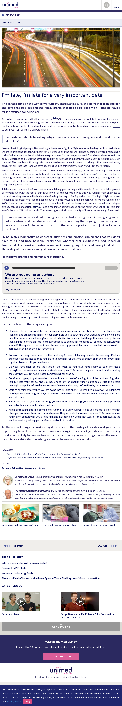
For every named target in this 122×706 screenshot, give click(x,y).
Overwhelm (31, 468)
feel (58, 241)
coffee (43, 409)
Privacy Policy (14, 701)
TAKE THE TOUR (61, 656)
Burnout (6, 468)
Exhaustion (18, 468)
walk (37, 401)
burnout (38, 206)
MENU (116, 5)
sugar (55, 409)
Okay (27, 701)
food (87, 366)
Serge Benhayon (12, 289)
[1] (54, 118)
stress (116, 125)
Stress (41, 468)
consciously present (28, 317)
